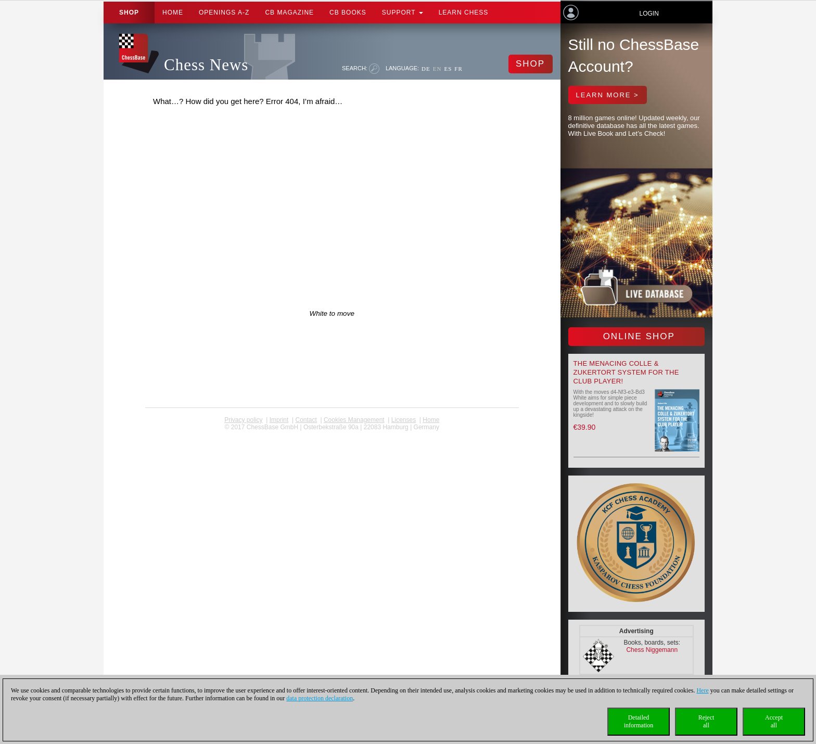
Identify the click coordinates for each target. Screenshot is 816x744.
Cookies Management (354, 420)
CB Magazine (289, 12)
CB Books (347, 12)
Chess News (206, 65)
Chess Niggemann (652, 649)
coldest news (332, 434)
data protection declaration (319, 698)
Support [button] (402, 12)
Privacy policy (243, 420)
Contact (305, 420)
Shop (129, 12)
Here (702, 690)
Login (648, 13)
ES (448, 69)
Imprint (279, 420)
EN (437, 69)
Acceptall (774, 721)
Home (172, 12)
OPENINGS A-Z (224, 12)
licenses (403, 420)
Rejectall (706, 721)
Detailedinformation (639, 721)
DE (426, 69)
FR (458, 69)
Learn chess (464, 12)
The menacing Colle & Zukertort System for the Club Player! (626, 372)
